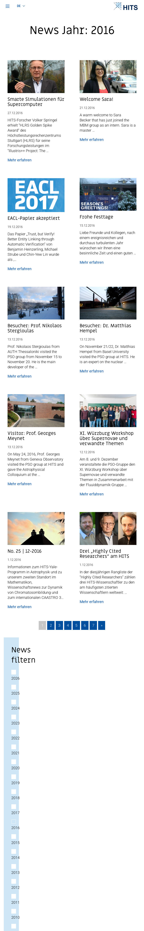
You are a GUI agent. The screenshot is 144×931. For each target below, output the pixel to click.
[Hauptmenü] (7, 6)
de (19, 6)
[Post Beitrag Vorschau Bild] (36, 78)
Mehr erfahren (20, 160)
